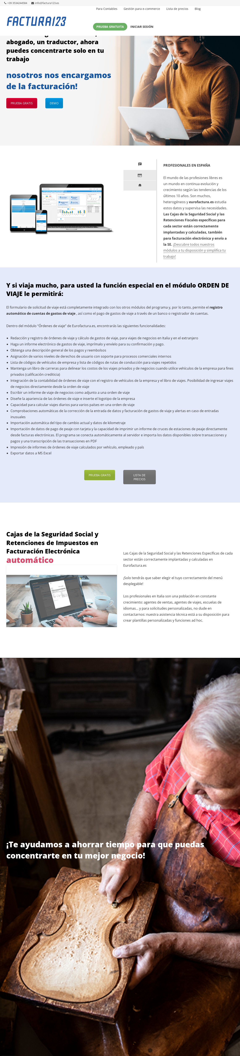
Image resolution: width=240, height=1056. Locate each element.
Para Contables (106, 9)
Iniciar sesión (141, 27)
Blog (198, 9)
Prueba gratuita (110, 27)
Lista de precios (177, 9)
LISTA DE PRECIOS (139, 477)
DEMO (54, 103)
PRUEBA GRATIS (22, 103)
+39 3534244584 (15, 3)
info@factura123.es (45, 3)
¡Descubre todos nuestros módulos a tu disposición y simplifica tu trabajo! (194, 250)
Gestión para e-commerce (142, 9)
